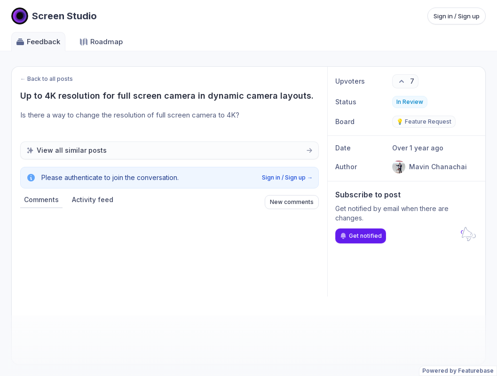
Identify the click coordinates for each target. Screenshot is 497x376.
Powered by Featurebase (458, 370)
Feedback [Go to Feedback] (38, 42)
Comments (41, 200)
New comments (292, 201)
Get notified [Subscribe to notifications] (360, 236)
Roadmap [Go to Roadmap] (101, 42)
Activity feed (92, 200)
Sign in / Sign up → (287, 177)
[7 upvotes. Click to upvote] (405, 81)
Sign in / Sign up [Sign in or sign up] (457, 16)
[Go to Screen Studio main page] (54, 16)
